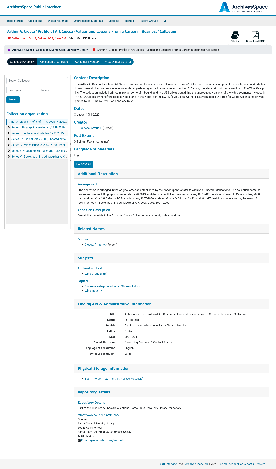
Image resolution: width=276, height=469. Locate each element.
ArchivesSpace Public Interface (34, 7)
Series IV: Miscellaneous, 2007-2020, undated (39, 145)
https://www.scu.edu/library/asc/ (98, 415)
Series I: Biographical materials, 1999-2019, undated (43, 127)
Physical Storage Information (104, 368)
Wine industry (93, 290)
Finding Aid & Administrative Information (115, 304)
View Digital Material (118, 61)
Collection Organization (55, 61)
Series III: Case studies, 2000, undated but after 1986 (44, 139)
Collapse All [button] (83, 164)
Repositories (15, 21)
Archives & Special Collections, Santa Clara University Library (50, 49)
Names (129, 21)
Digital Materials (58, 21)
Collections (35, 21)
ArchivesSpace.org (197, 464)
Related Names (91, 228)
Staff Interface (168, 464)
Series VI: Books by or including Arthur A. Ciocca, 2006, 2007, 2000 (53, 156)
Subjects (113, 21)
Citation (235, 37)
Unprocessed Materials (88, 21)
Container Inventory (87, 61)
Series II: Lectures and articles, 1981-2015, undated (43, 133)
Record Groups (148, 21)
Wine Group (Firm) (96, 273)
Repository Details (94, 392)
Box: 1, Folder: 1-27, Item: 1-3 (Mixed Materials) (114, 378)
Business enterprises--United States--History (112, 286)
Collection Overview (22, 61)
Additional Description (98, 173)
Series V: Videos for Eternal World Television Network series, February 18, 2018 (60, 150)
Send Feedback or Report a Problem (242, 464)
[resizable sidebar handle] (70, 152)
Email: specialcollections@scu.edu (102, 440)
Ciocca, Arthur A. (91, 128)
